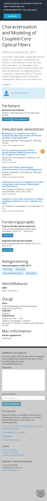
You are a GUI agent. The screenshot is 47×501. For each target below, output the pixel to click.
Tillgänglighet (7, 436)
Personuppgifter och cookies (13, 432)
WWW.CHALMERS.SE (10, 470)
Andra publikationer (21, 119)
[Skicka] (11, 404)
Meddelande (7, 368)
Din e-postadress (9, 394)
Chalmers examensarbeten (13, 455)
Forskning (6, 119)
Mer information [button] (30, 10)
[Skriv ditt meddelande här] (23, 380)
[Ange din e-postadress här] (23, 398)
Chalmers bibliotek (9, 450)
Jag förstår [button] (12, 16)
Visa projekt (7, 235)
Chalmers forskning (10, 452)
